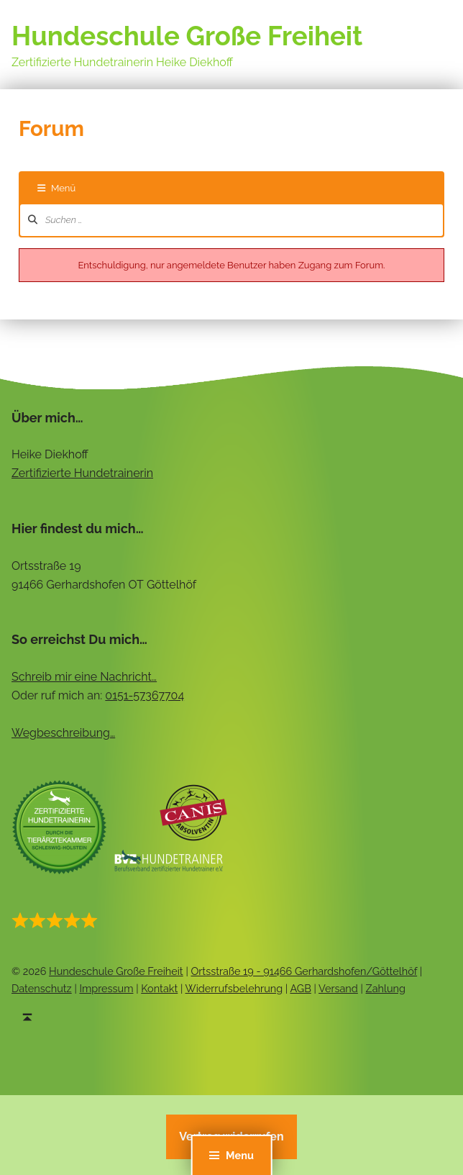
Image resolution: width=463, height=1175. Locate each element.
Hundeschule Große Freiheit (187, 36)
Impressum (106, 988)
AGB (300, 988)
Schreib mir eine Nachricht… (84, 677)
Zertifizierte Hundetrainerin (82, 473)
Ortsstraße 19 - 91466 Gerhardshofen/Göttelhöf (304, 971)
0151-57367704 (144, 695)
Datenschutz (42, 988)
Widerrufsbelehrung (234, 988)
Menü (56, 188)
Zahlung (385, 988)
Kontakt (159, 988)
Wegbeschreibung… (63, 733)
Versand (338, 988)
